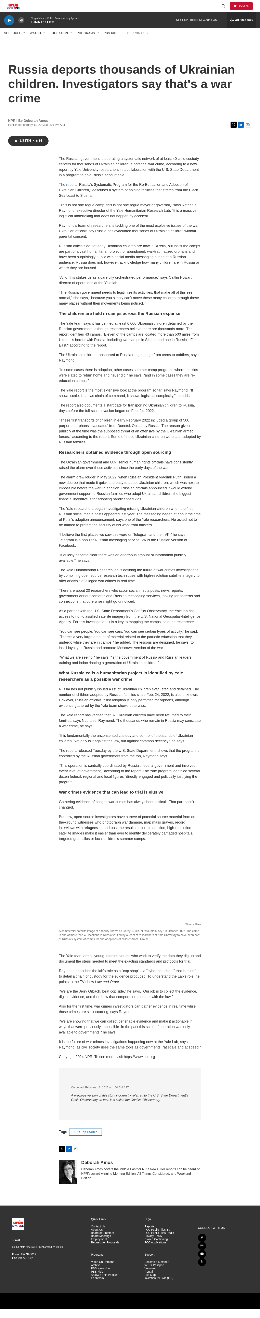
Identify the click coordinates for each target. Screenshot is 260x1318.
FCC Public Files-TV (157, 1238)
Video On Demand (102, 1271)
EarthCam (97, 1287)
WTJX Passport (154, 1274)
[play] (9, 29)
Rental (148, 1280)
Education (59, 42)
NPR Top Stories (86, 1141)
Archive (96, 1274)
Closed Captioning (156, 1248)
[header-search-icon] (225, 11)
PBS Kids (111, 42)
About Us (97, 1238)
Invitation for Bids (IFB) (158, 1287)
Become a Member (156, 1271)
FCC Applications (155, 1251)
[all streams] (241, 29)
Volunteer (150, 1277)
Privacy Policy (153, 1245)
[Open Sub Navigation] (24, 42)
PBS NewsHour (101, 1277)
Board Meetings (101, 1245)
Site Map (150, 1284)
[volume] (21, 29)
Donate (245, 11)
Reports (149, 1235)
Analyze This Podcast (104, 1284)
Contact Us (98, 1235)
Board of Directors (102, 1242)
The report (67, 194)
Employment (99, 1248)
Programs (86, 42)
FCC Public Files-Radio (159, 1242)
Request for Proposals (105, 1251)
